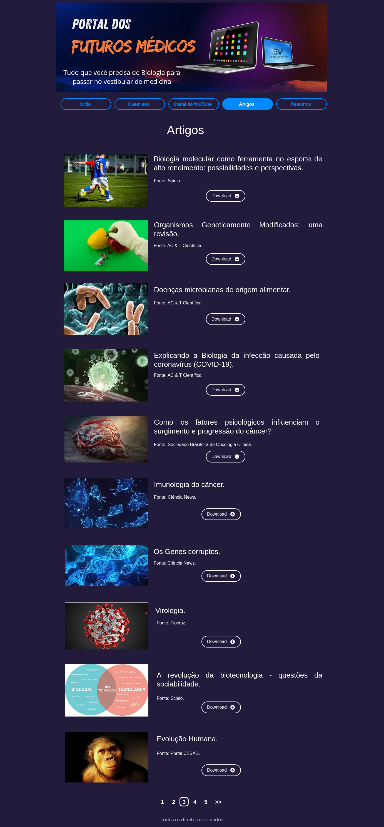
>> (218, 802)
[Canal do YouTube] (193, 104)
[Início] (86, 104)
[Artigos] (247, 104)
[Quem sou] (139, 104)
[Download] (225, 196)
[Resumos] (301, 104)
